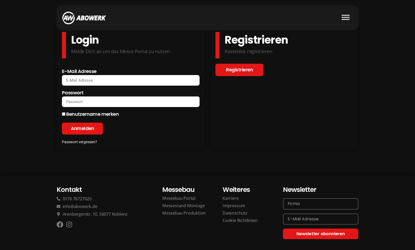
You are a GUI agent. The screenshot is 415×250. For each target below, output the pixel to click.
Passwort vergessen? (79, 142)
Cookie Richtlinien (240, 221)
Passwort (72, 93)
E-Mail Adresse (79, 72)
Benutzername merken (90, 114)
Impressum (234, 206)
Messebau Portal (178, 198)
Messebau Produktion (184, 213)
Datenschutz (235, 213)
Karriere (230, 198)
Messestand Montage (183, 206)
